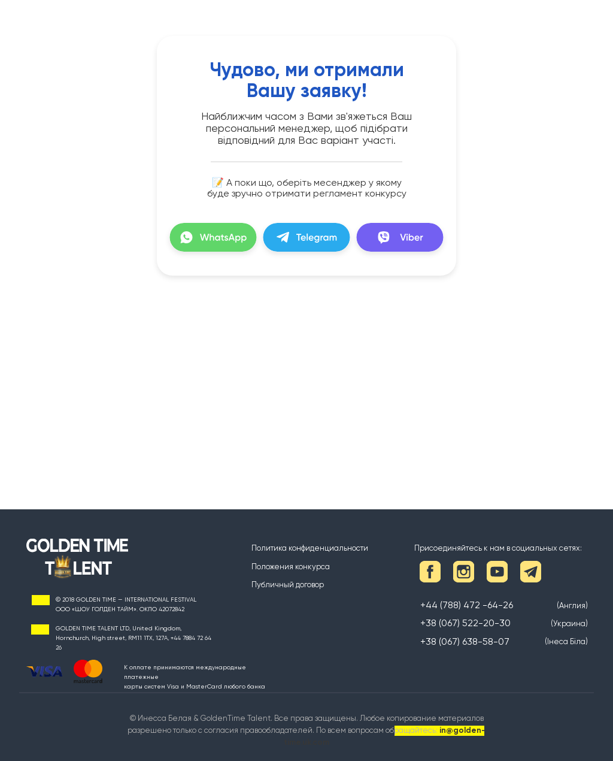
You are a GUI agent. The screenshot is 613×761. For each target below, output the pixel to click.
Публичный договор (287, 584)
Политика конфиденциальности (309, 547)
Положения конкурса (290, 566)
